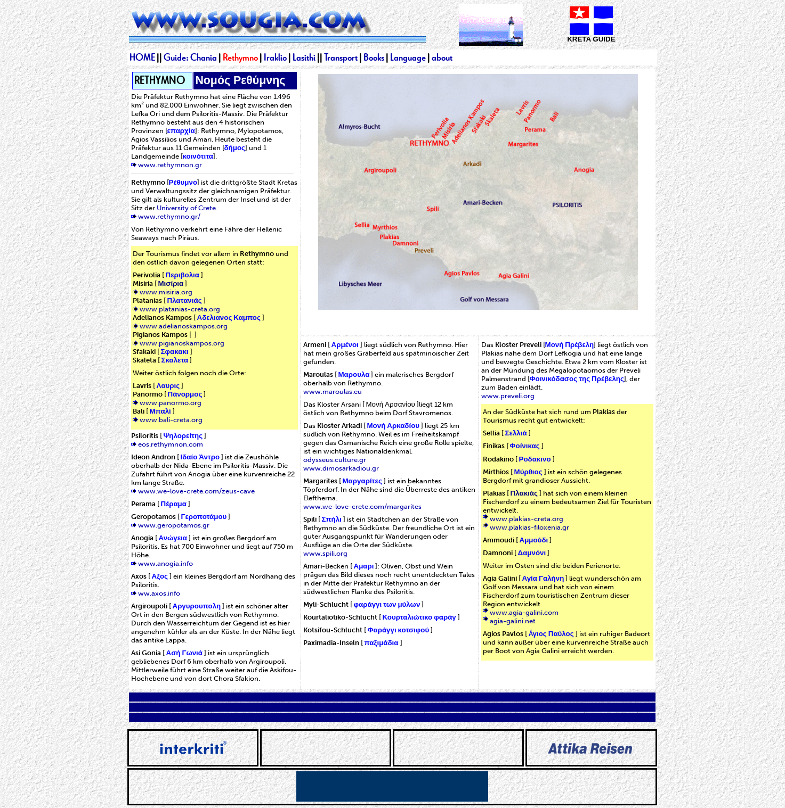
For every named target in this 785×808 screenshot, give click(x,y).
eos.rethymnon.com (170, 444)
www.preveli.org (508, 395)
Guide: (177, 57)
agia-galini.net (513, 620)
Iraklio (275, 57)
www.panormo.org (170, 402)
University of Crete (186, 207)
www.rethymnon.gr (170, 164)
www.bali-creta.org (171, 419)
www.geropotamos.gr (173, 525)
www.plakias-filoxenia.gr (529, 527)
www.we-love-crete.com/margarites (362, 506)
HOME (142, 57)
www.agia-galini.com (524, 612)
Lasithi (304, 57)
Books (373, 57)
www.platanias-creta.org (180, 308)
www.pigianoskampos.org (182, 343)
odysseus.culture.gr (334, 459)
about (442, 57)
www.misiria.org (166, 291)
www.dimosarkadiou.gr (341, 468)
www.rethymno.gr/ (169, 216)
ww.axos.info (159, 593)
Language (408, 57)
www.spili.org (325, 553)
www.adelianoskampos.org (184, 325)
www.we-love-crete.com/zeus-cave (196, 491)
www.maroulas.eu (332, 391)
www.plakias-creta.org (526, 518)
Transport (341, 57)
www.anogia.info (165, 563)
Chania (204, 57)
